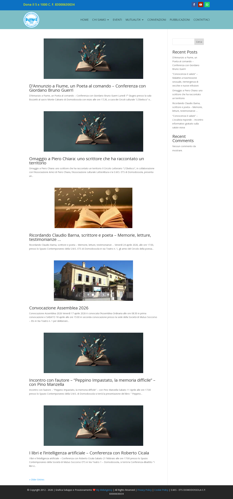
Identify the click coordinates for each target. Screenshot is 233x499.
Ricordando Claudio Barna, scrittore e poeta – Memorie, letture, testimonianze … (90, 237)
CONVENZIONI (156, 19)
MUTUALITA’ (133, 19)
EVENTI (117, 19)
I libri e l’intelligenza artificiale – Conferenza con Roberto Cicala (89, 453)
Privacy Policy (144, 489)
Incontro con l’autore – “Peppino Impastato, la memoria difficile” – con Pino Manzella (92, 382)
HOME (84, 19)
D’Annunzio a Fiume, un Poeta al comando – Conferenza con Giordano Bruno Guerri (87, 88)
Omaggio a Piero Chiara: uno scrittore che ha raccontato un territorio (86, 161)
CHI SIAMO (99, 19)
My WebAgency (104, 489)
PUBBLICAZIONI (180, 19)
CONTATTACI (202, 19)
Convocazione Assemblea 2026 (59, 308)
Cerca (199, 41)
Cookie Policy (161, 489)
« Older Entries (36, 479)
